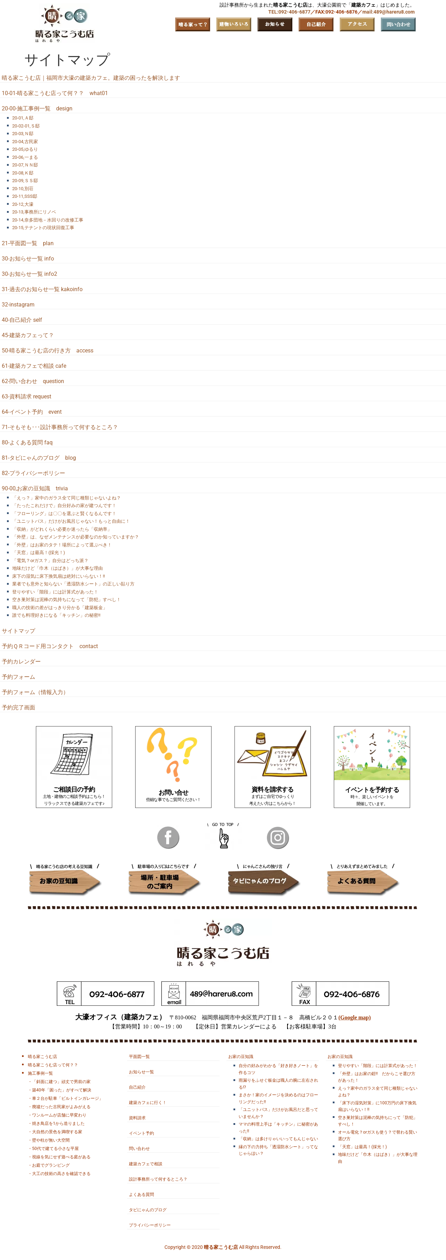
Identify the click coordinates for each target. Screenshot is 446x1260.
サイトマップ (18, 631)
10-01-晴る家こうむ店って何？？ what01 (55, 93)
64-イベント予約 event (32, 412)
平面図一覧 (139, 1056)
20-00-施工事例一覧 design (37, 108)
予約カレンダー (21, 661)
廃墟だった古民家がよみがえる (61, 1106)
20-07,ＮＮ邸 (25, 165)
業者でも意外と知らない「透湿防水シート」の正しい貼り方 (73, 583)
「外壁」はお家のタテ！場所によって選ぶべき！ (62, 544)
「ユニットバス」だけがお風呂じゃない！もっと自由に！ (71, 521)
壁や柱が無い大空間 (51, 1140)
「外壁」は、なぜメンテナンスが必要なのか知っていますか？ (75, 536)
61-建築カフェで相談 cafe (34, 366)
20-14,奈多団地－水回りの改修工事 (47, 220)
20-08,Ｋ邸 (22, 173)
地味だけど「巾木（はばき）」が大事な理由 (57, 568)
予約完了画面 (18, 707)
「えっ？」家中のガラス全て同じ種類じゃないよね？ (66, 497)
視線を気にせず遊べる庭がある (61, 1156)
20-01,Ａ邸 (22, 117)
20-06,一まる (25, 157)
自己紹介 (137, 1087)
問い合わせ (139, 1148)
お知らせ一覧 (141, 1072)
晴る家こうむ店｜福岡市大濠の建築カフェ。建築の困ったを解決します (91, 78)
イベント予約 (141, 1133)
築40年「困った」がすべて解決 (61, 1090)
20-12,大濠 (22, 204)
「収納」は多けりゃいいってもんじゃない (278, 1138)
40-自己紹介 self (22, 320)
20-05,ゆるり (25, 149)
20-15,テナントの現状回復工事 (43, 227)
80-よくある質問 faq (27, 442)
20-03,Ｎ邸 (22, 133)
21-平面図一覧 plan (28, 243)
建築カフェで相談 (145, 1163)
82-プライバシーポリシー (33, 473)
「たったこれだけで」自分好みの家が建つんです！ (64, 505)
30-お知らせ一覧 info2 (29, 274)
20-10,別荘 (22, 188)
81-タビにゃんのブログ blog (39, 457)
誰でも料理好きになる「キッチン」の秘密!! (56, 615)
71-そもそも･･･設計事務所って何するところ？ (60, 427)
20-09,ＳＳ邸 (25, 180)
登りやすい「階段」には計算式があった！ (55, 591)
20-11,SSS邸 (24, 196)
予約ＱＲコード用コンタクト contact (50, 646)
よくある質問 (141, 1194)
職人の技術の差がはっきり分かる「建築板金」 (59, 607)
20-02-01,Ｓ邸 (26, 126)
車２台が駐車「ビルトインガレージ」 (67, 1098)
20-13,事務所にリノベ (34, 212)
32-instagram (18, 304)
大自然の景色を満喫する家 (57, 1131)
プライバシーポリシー (150, 1225)
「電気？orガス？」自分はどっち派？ (50, 560)
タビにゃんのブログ (148, 1209)
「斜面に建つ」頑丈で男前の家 (61, 1081)
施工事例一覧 (40, 1073)
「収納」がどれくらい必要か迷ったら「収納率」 (62, 529)
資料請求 (137, 1117)
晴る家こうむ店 (42, 1056)
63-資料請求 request (26, 396)
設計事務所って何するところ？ (158, 1179)
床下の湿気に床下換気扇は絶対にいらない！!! (58, 576)
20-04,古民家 (25, 141)
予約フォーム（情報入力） (35, 692)
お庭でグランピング (51, 1165)
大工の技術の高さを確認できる (61, 1173)
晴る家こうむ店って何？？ (53, 1065)
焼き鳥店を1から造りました (58, 1123)
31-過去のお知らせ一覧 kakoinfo (42, 289)
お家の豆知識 (240, 1056)
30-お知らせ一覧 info (28, 258)
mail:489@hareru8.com (388, 12)
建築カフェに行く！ (148, 1102)
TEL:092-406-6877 (289, 12)
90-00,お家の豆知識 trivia (35, 488)
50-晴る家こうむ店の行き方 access (47, 350)
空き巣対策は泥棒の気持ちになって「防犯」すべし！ (66, 599)
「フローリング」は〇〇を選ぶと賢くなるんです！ (64, 513)
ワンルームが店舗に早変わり (59, 1115)
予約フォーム (18, 677)
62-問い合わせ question (33, 381)
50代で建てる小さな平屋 (55, 1148)
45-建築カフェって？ (28, 335)
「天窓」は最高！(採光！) (38, 552)
